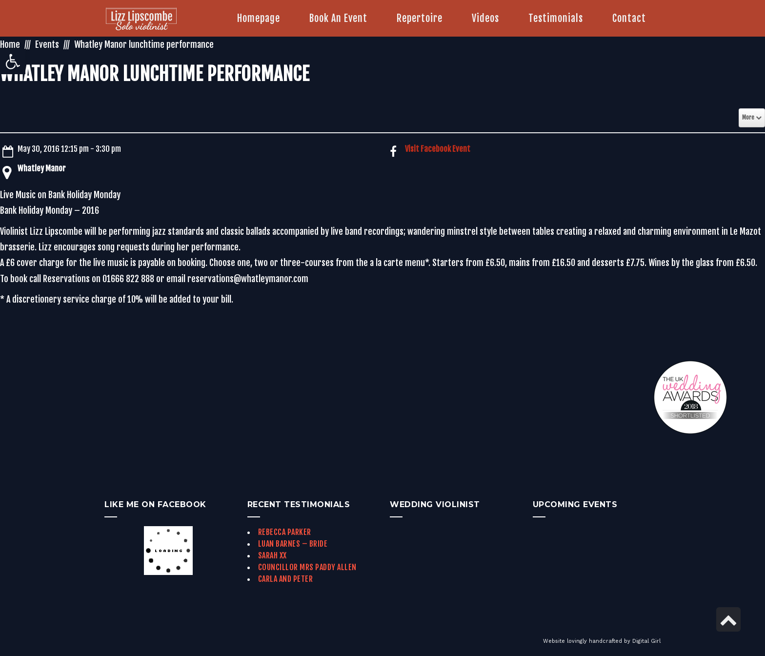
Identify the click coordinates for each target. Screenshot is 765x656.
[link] (12, 61)
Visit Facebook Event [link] (437, 149)
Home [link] (10, 44)
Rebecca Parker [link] (284, 532)
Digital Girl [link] (646, 641)
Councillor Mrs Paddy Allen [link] (307, 567)
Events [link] (47, 44)
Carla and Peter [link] (285, 579)
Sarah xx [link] (272, 555)
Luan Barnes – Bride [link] (293, 544)
